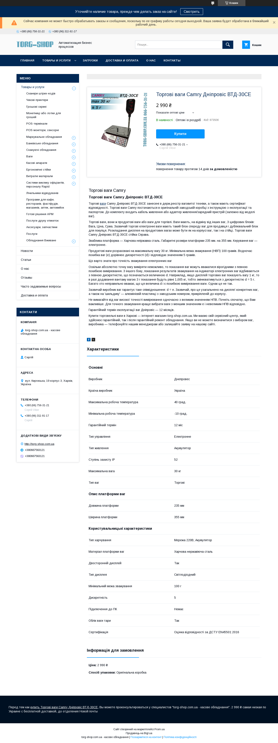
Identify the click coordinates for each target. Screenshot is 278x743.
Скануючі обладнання (41, 149)
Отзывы (26, 277)
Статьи (26, 259)
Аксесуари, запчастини (41, 227)
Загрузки (90, 60)
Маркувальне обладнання (44, 136)
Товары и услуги (56, 60)
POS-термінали (36, 123)
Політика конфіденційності (180, 737)
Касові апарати (36, 162)
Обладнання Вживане (41, 240)
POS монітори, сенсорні (42, 130)
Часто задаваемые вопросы (41, 286)
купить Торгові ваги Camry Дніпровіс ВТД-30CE (64, 707)
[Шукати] (227, 45)
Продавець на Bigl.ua (139, 733)
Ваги (29, 156)
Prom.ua (159, 729)
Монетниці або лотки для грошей (43, 115)
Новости (27, 251)
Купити (180, 134)
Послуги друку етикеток (42, 220)
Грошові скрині (36, 106)
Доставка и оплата (122, 60)
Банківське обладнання (42, 143)
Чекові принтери (37, 100)
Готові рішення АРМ (39, 214)
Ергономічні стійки (38, 169)
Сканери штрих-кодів (40, 93)
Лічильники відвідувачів (42, 193)
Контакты (172, 60)
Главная (27, 60)
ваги (103, 203)
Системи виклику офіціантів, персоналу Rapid (45, 184)
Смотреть (192, 11)
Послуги (31, 233)
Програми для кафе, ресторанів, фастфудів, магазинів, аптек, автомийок (45, 203)
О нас (151, 60)
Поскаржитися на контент (146, 737)
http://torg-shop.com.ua (39, 443)
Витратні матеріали (39, 176)
